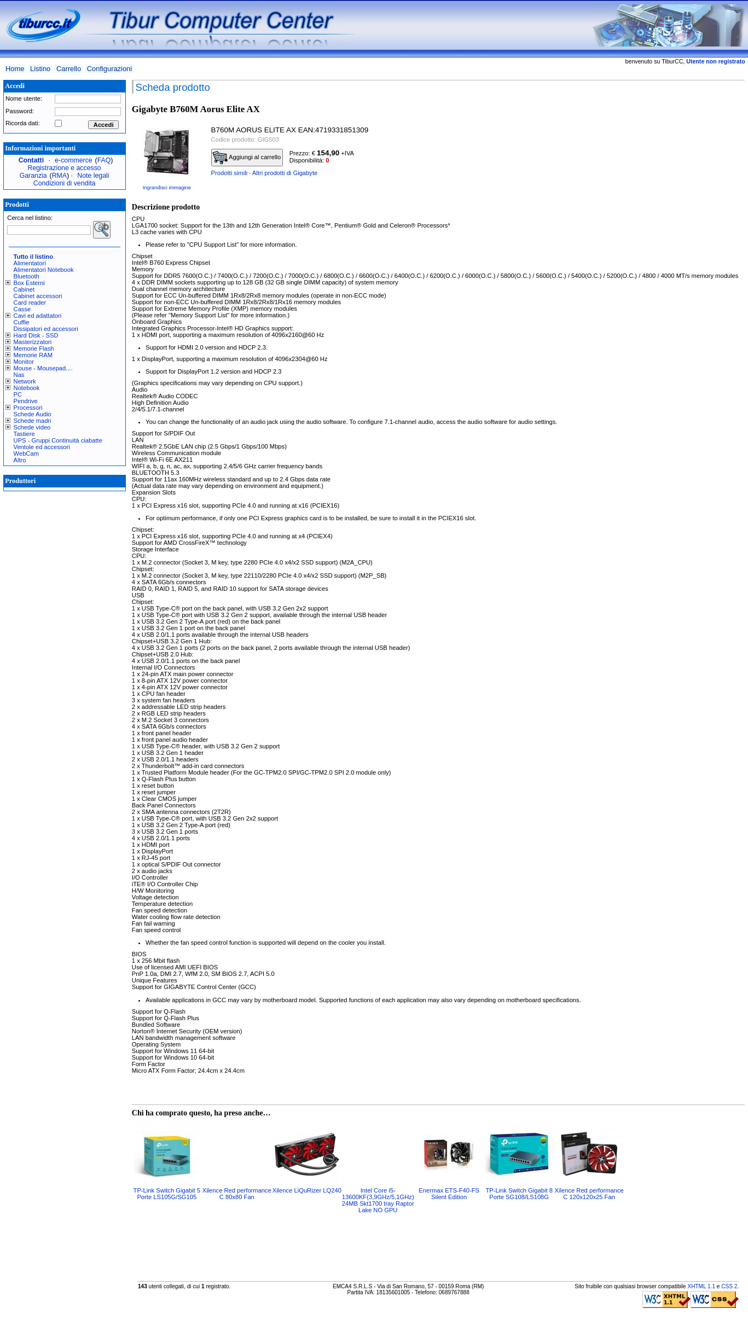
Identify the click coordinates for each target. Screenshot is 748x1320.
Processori (28, 407)
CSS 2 (729, 1286)
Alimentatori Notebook (44, 269)
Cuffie (22, 322)
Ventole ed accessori (42, 447)
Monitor (24, 361)
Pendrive (26, 401)
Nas (19, 374)
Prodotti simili (229, 173)
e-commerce (73, 160)
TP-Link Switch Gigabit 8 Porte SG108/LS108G (519, 1193)
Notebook (27, 388)
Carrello (68, 69)
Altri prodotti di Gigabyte (284, 173)
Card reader (30, 302)
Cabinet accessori (38, 296)
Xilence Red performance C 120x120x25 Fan (589, 1193)
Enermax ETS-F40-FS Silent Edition (449, 1193)
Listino (40, 69)
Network (25, 381)
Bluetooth (26, 276)
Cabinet (24, 289)
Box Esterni (29, 283)
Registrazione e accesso (64, 168)
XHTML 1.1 (701, 1286)
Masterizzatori (33, 342)
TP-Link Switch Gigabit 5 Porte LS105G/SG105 (167, 1193)
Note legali (93, 175)
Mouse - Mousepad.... (43, 368)
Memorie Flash (34, 348)
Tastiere (24, 434)
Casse (22, 309)
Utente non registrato (715, 61)
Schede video (32, 427)
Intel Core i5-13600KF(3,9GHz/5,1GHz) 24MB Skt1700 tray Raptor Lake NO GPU (378, 1200)
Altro (20, 460)
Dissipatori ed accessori (46, 328)
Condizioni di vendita (64, 183)
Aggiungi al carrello (246, 157)
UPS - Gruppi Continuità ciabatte (58, 440)
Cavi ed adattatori (38, 315)
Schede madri (32, 420)
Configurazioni (109, 69)
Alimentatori (30, 263)
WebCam (26, 453)
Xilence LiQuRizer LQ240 (306, 1190)
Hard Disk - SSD (36, 335)
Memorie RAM (33, 355)
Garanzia (33, 175)
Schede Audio (32, 414)
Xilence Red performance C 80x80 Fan (236, 1193)
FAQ (104, 160)
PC (18, 394)
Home (14, 69)
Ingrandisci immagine (167, 187)
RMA (59, 175)
